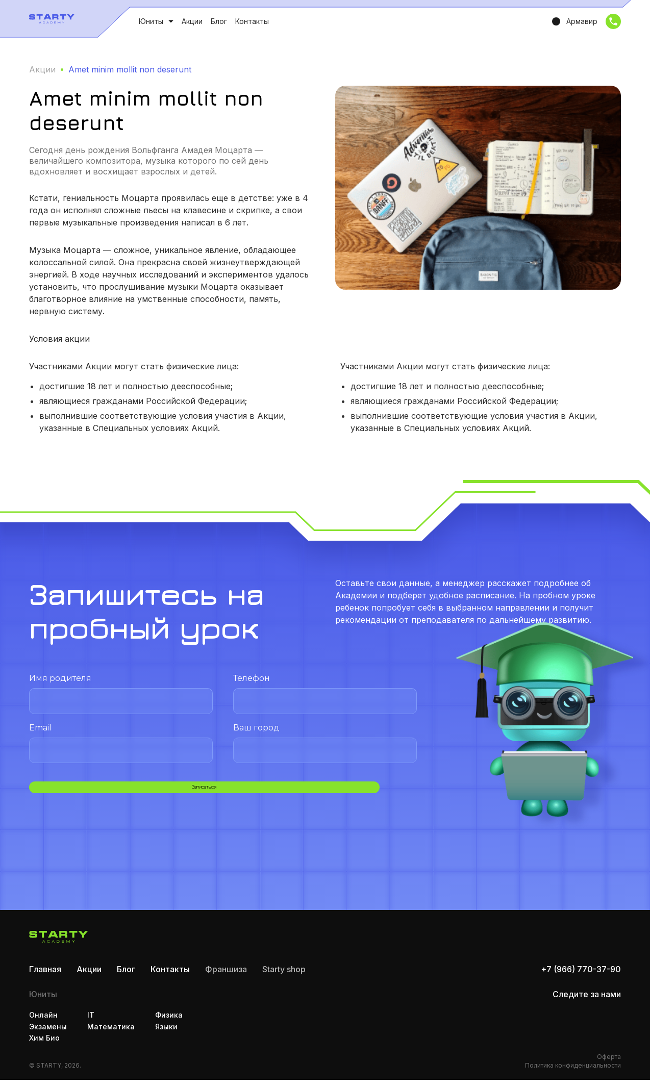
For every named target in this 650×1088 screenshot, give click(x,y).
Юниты (151, 21)
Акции (192, 21)
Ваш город (325, 743)
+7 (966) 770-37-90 (581, 977)
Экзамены (48, 1034)
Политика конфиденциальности (573, 1073)
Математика (111, 1034)
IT (90, 1023)
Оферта (609, 1065)
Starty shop (284, 977)
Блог (219, 21)
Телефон (325, 693)
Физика (169, 1023)
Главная (45, 977)
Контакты (252, 21)
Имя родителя (121, 693)
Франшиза (226, 977)
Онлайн (43, 1023)
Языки (166, 1034)
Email (121, 743)
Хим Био (44, 1046)
